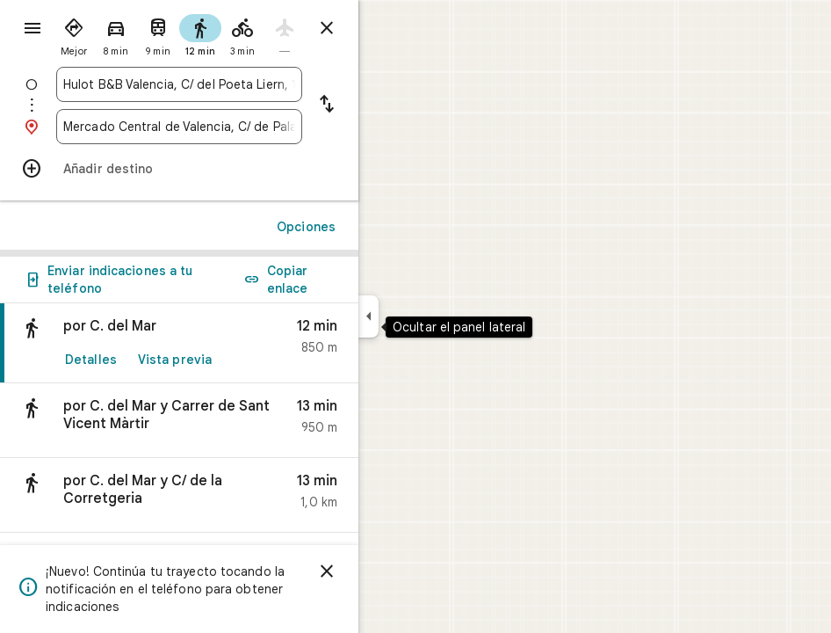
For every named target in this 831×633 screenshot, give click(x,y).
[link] (179, 343)
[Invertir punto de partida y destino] (326, 105)
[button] (179, 420)
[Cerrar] (326, 571)
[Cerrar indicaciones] (326, 28)
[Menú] (32, 28)
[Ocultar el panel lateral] (368, 316)
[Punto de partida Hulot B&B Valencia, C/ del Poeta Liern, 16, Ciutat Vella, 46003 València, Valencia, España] (179, 84)
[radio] (74, 33)
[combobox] (179, 84)
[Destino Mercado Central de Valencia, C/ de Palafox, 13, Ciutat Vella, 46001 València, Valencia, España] (179, 126)
